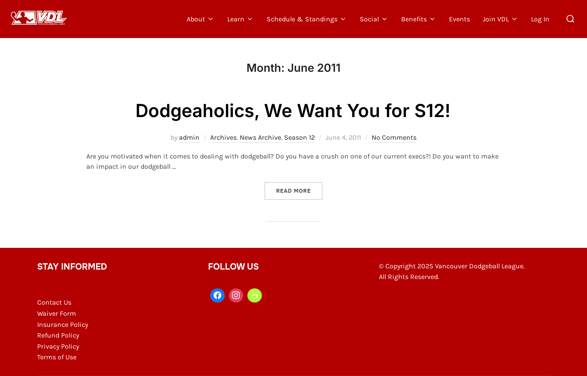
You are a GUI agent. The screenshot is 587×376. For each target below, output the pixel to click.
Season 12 (299, 137)
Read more (299, 190)
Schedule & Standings (307, 19)
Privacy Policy (58, 346)
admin (189, 137)
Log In (540, 19)
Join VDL (500, 19)
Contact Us (54, 302)
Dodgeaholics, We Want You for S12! (293, 110)
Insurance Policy (62, 324)
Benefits (418, 19)
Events (459, 19)
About (200, 19)
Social (374, 19)
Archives (223, 137)
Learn (240, 19)
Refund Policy (58, 335)
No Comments (394, 137)
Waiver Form (56, 313)
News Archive (260, 137)
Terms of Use (56, 357)
